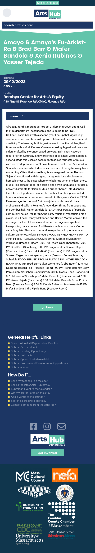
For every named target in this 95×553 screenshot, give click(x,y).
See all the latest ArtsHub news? (30, 384)
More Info (17, 116)
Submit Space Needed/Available (30, 359)
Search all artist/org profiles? (28, 400)
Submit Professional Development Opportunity (39, 363)
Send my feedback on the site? (29, 380)
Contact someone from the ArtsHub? (33, 404)
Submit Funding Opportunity (28, 351)
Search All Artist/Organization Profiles (34, 343)
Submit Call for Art (22, 355)
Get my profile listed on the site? (30, 392)
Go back (47, 307)
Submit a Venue (20, 367)
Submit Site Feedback (24, 347)
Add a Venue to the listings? (28, 396)
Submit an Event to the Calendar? (31, 388)
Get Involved (47, 453)
